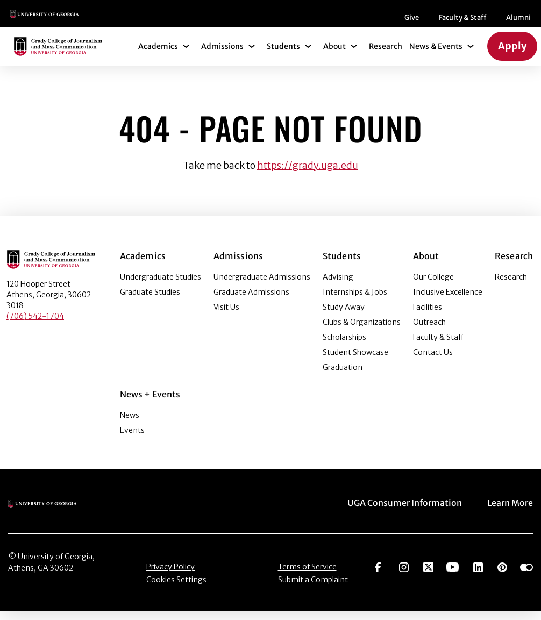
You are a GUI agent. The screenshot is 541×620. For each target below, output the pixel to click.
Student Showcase (355, 361)
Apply (512, 54)
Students (283, 55)
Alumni (313, 21)
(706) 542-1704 (35, 325)
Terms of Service (307, 575)
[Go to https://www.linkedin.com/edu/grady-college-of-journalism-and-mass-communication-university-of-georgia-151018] (478, 574)
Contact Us (433, 361)
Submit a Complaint (313, 588)
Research (385, 55)
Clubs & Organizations (362, 331)
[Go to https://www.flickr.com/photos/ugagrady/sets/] (526, 574)
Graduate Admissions (251, 300)
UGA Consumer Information (404, 511)
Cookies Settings (176, 588)
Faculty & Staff (257, 21)
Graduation (342, 376)
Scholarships (344, 346)
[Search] (515, 18)
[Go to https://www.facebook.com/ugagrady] (378, 574)
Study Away (344, 315)
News (129, 424)
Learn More (510, 511)
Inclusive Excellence (447, 300)
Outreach (429, 331)
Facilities (427, 315)
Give (206, 21)
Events (132, 439)
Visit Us (226, 315)
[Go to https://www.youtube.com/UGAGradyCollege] (452, 574)
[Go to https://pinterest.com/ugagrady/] (502, 574)
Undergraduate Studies (160, 285)
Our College (433, 285)
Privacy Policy (170, 575)
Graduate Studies (150, 300)
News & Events (435, 55)
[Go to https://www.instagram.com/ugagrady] (403, 574)
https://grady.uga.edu (307, 174)
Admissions (222, 55)
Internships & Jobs (355, 300)
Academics (158, 55)
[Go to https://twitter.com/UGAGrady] (428, 574)
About (334, 55)
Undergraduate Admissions (261, 285)
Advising (338, 285)
